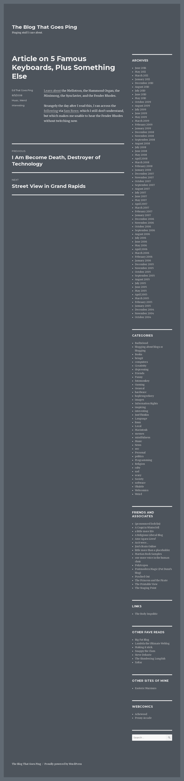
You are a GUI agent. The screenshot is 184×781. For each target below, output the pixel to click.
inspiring (140, 407)
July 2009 (140, 109)
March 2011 (141, 75)
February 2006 (143, 256)
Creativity (140, 365)
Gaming (140, 384)
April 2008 (141, 158)
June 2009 (141, 113)
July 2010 (140, 90)
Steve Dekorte (143, 654)
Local (138, 426)
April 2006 (141, 249)
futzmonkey (142, 380)
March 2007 (142, 207)
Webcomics (141, 490)
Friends (139, 373)
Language (141, 418)
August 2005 (142, 279)
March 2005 (142, 298)
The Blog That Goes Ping (44, 27)
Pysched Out (142, 576)
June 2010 (140, 94)
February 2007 (143, 211)
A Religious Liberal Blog (149, 535)
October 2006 (143, 226)
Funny (139, 377)
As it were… (141, 542)
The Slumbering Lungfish (150, 658)
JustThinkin (142, 414)
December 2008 (144, 132)
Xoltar (138, 662)
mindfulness (142, 437)
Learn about (52, 90)
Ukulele (139, 486)
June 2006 (141, 241)
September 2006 (145, 230)
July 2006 (140, 237)
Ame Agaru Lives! (145, 538)
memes (139, 433)
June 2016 (140, 68)
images (139, 399)
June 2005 (141, 287)
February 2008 (143, 166)
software (140, 482)
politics (139, 456)
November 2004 (144, 313)
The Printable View (146, 584)
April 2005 (141, 294)
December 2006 (144, 219)
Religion (140, 463)
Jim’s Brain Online (145, 546)
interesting (18, 105)
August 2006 (142, 234)
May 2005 (141, 290)
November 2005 (144, 268)
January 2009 (143, 128)
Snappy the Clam (145, 651)
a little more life (144, 531)
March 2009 (142, 120)
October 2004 (143, 317)
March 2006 (142, 253)
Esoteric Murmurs (145, 688)
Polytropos (141, 565)
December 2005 (144, 264)
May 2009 (141, 117)
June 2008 (141, 151)
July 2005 (140, 283)
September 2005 (145, 275)
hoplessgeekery (144, 396)
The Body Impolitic (146, 613)
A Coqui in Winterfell (147, 527)
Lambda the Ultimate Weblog (152, 643)
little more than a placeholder (152, 550)
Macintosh (141, 429)
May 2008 (141, 154)
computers (141, 362)
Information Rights (146, 403)
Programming (143, 460)
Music (15, 100)
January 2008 (143, 170)
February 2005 (143, 302)
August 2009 (142, 105)
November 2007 (144, 177)
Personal (140, 452)
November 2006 (144, 222)
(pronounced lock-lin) (147, 523)
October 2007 (143, 181)
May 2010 (140, 98)
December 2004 (144, 309)
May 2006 (141, 245)
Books (138, 354)
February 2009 (143, 124)
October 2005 (143, 271)
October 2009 (143, 102)
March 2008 (142, 162)
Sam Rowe (71, 111)
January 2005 (143, 305)
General (139, 388)
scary (138, 475)
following (51, 111)
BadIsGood (141, 343)
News (138, 445)
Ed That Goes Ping (22, 90)
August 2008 (142, 143)
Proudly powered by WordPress (63, 764)
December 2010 (144, 83)
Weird (23, 100)
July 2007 (140, 192)
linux (138, 422)
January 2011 (142, 79)
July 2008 (140, 147)
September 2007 (145, 185)
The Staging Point (145, 588)
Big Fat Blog (142, 639)
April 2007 (141, 203)
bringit (139, 358)
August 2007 (142, 188)
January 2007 (143, 215)
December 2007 (144, 173)
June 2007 (141, 196)
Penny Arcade (143, 718)
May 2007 (141, 200)
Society (139, 479)
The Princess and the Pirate (151, 580)
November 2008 (144, 136)
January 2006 (143, 260)
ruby (137, 467)
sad (137, 471)
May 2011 (140, 71)
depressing (142, 369)
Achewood (141, 714)
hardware (140, 392)
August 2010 (142, 86)
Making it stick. (144, 647)
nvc (137, 448)
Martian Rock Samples (148, 554)
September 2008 (145, 139)
